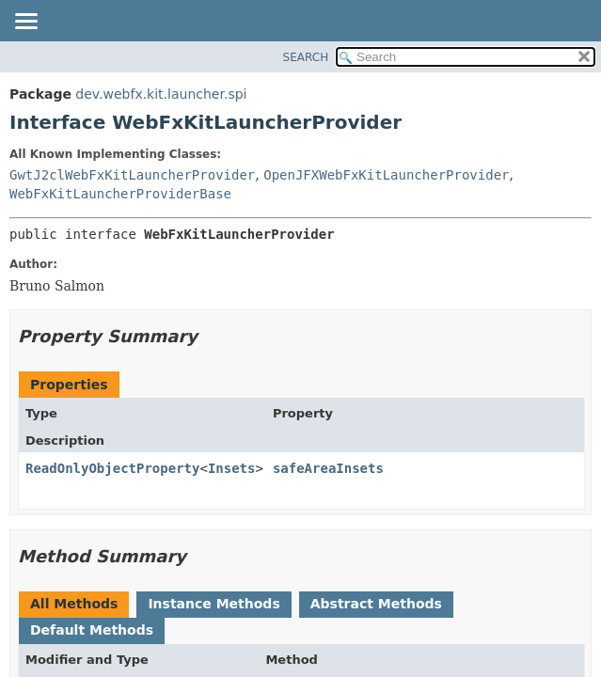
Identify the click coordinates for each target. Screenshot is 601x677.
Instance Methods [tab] (213, 603)
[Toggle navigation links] (25, 22)
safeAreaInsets (328, 468)
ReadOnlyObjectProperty (112, 468)
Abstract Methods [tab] (376, 603)
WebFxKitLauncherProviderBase (120, 193)
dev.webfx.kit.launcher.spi (160, 94)
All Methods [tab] (74, 603)
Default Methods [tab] (91, 630)
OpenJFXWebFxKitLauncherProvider (386, 174)
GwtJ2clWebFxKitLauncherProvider (132, 174)
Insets (232, 468)
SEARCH (306, 57)
